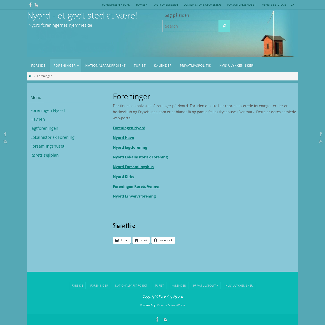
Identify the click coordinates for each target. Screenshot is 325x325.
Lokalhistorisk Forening (202, 4)
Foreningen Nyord (116, 4)
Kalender (179, 285)
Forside (77, 285)
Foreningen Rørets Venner (136, 186)
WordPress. (178, 305)
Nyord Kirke (123, 176)
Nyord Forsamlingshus (133, 166)
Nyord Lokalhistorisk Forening (140, 157)
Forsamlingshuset (241, 4)
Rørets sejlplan (274, 4)
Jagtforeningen (166, 4)
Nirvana (161, 305)
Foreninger (99, 285)
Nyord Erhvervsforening (134, 196)
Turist (159, 285)
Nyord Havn (123, 137)
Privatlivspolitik (205, 285)
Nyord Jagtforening (130, 147)
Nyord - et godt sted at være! (82, 15)
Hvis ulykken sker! (239, 285)
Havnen (142, 4)
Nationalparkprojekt (131, 285)
